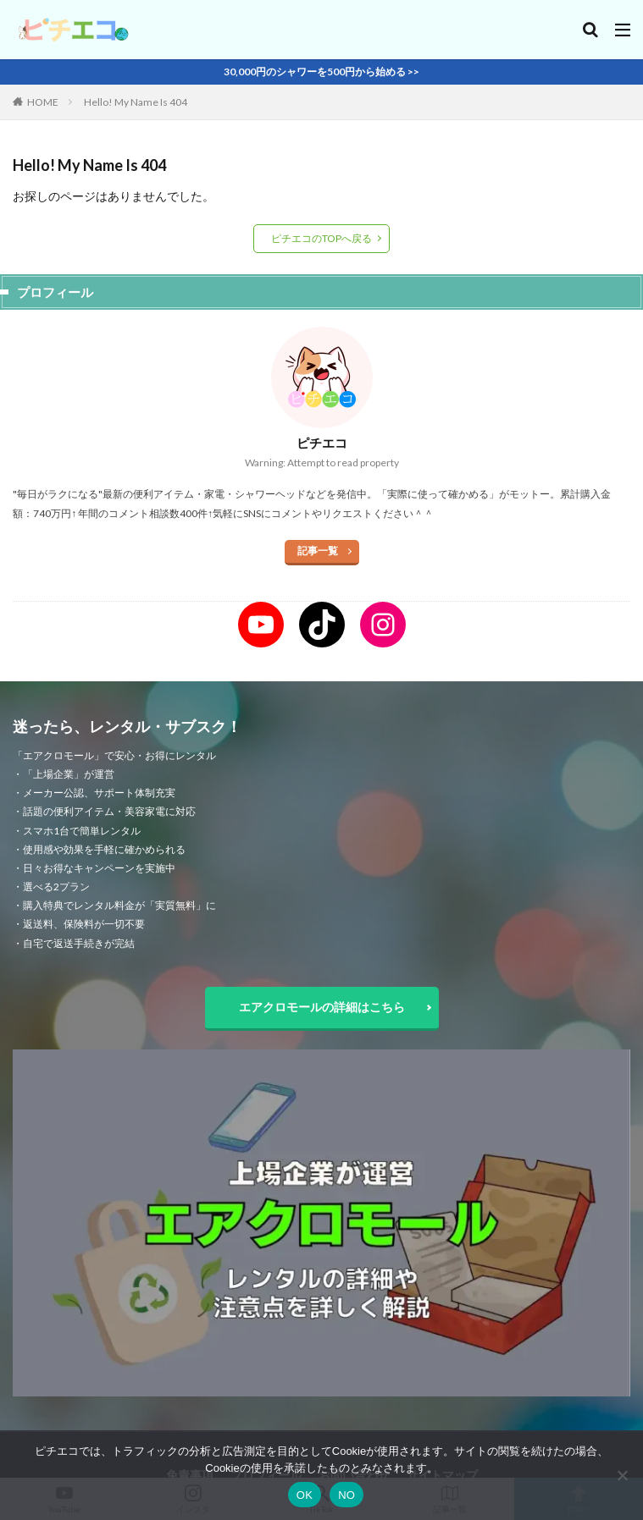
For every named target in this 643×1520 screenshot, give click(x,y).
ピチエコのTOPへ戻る (321, 238)
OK (305, 1495)
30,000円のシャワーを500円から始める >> (321, 71)
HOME (42, 102)
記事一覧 (317, 550)
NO (346, 1495)
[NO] (621, 1475)
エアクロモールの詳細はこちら (322, 1007)
